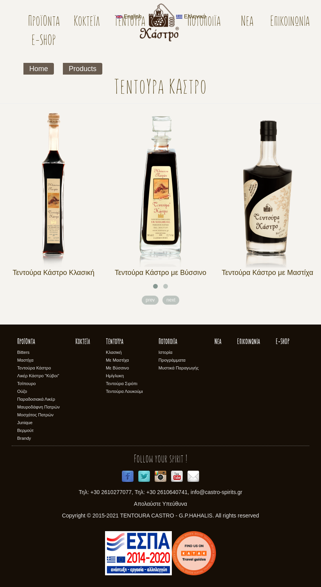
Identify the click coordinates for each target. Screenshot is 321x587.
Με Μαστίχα (117, 360)
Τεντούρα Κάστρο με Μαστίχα (267, 273)
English (129, 16)
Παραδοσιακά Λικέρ (36, 399)
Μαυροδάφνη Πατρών (38, 407)
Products (82, 69)
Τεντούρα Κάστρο (34, 368)
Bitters (23, 352)
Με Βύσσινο (117, 368)
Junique (24, 422)
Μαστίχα (25, 360)
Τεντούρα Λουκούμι (124, 391)
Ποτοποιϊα (168, 342)
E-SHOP (44, 41)
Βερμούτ (25, 430)
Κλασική (114, 352)
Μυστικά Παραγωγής (179, 368)
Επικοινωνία (290, 22)
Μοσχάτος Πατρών (35, 414)
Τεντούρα (129, 22)
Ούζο (22, 391)
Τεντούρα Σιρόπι (121, 383)
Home (38, 69)
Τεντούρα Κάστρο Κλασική (53, 273)
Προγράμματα (172, 360)
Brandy (24, 438)
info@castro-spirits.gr (216, 492)
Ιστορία (166, 352)
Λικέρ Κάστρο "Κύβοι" (38, 375)
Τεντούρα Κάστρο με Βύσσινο (161, 273)
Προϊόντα (44, 22)
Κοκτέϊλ (87, 22)
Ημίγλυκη (115, 375)
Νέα (247, 22)
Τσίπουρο (26, 383)
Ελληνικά (191, 16)
